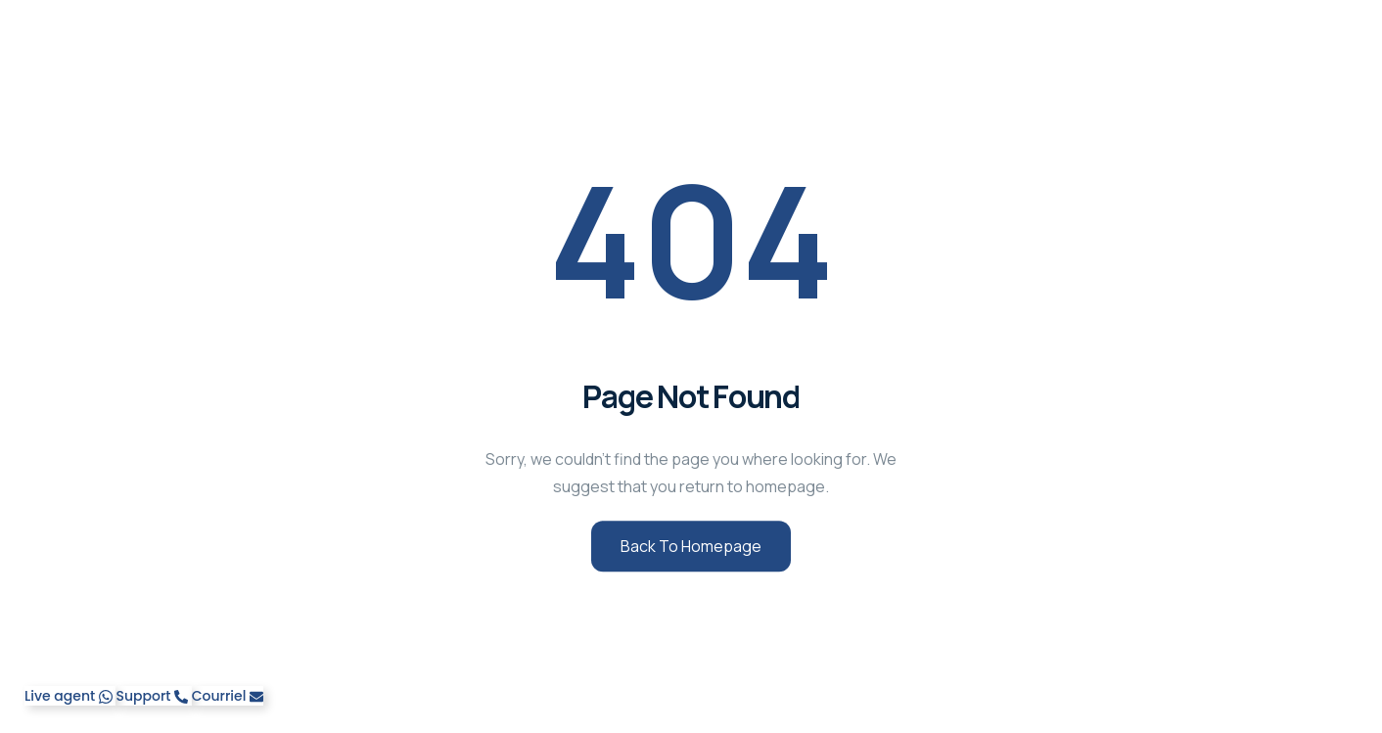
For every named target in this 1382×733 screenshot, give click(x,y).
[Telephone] (153, 696)
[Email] (227, 696)
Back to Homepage (691, 546)
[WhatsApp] (69, 696)
